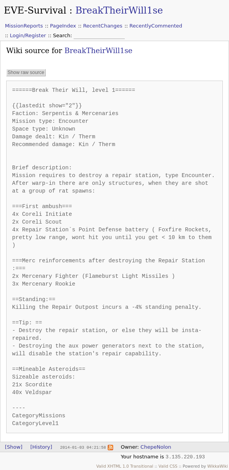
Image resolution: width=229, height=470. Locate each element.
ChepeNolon (156, 447)
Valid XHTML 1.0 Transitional (124, 466)
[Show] (13, 447)
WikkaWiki (217, 466)
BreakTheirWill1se (119, 10)
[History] (41, 447)
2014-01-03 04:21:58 (83, 447)
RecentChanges (102, 26)
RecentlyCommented (155, 26)
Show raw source (25, 73)
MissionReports (24, 26)
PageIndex (63, 26)
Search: (63, 35)
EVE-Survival (35, 10)
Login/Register (28, 35)
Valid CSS (167, 466)
